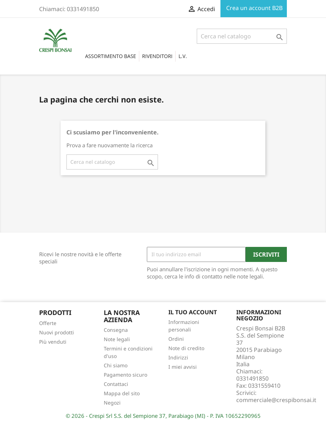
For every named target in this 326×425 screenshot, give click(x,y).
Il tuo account (192, 312)
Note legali (117, 339)
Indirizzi (178, 357)
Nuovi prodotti (56, 332)
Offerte (47, 323)
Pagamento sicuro (125, 374)
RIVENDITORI (157, 56)
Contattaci (116, 384)
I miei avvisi (182, 366)
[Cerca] (242, 36)
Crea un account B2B (254, 8)
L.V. (182, 56)
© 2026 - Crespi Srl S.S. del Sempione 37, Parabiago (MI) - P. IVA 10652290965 (163, 415)
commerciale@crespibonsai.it (276, 400)
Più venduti (52, 341)
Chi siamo (115, 365)
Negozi (112, 402)
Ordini (176, 338)
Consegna (116, 329)
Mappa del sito (122, 393)
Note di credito (186, 348)
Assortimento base (110, 56)
